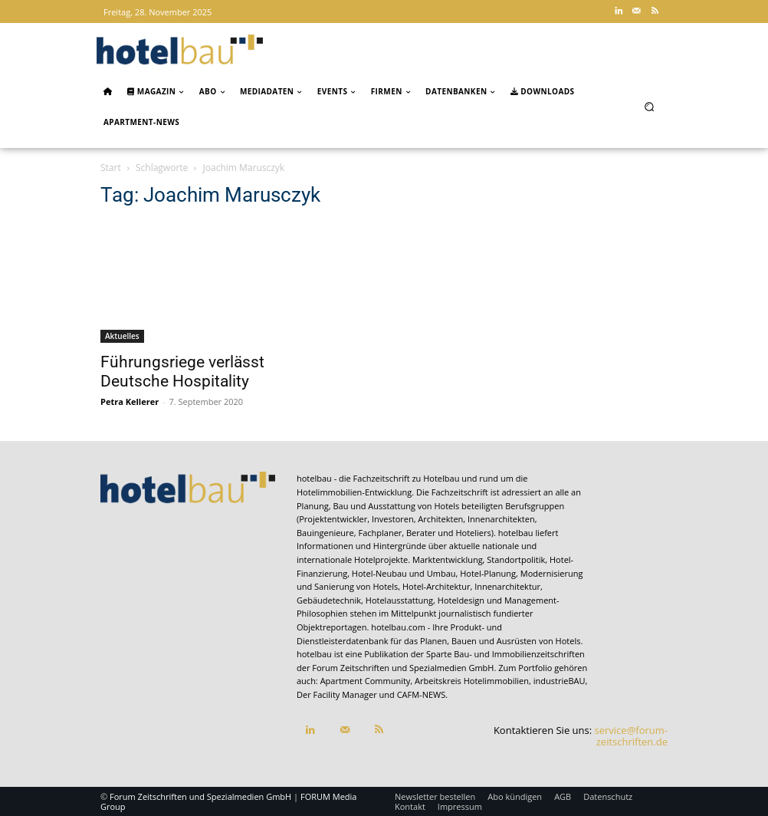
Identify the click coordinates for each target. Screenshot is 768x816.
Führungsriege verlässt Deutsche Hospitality (182, 371)
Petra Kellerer (129, 401)
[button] (650, 106)
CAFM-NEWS (421, 694)
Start (110, 167)
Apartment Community (365, 680)
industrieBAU (559, 680)
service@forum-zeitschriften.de (631, 736)
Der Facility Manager (337, 694)
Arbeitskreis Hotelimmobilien (472, 680)
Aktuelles (122, 336)
